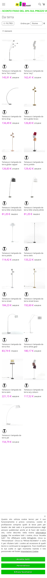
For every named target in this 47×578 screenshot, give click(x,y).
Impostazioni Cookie (29, 551)
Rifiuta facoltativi (23, 572)
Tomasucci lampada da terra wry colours (33, 391)
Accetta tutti (23, 559)
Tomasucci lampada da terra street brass (33, 299)
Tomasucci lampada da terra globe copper (11, 163)
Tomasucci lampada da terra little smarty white (34, 208)
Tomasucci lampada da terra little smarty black (11, 208)
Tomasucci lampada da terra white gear (33, 345)
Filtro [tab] (9, 23)
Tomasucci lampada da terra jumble (33, 163)
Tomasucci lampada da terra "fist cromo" (11, 72)
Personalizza (23, 565)
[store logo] (23, 4)
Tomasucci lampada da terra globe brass (33, 117)
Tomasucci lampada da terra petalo (11, 254)
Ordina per (25, 23)
